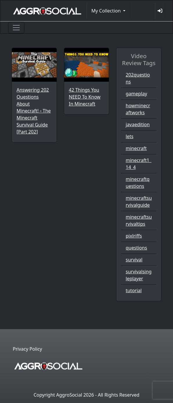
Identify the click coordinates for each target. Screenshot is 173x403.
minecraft (136, 148)
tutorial (134, 290)
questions (136, 248)
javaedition (138, 124)
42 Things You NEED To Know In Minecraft (84, 97)
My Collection (106, 11)
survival (134, 259)
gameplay (136, 93)
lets (130, 136)
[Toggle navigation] (16, 27)
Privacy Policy (27, 349)
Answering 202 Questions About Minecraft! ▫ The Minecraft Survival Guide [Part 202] (34, 111)
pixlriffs (134, 236)
